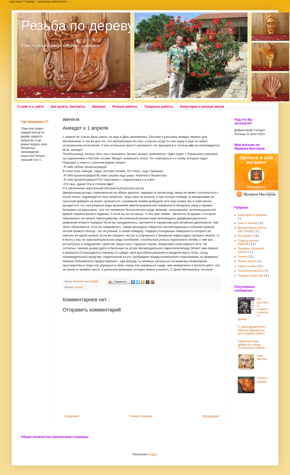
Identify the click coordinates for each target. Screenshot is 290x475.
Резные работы (124, 106)
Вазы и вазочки (248, 223)
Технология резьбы (251, 270)
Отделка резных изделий (248, 242)
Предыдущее (210, 416)
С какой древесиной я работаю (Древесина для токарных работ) (252, 330)
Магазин (98, 106)
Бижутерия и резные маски (202, 106)
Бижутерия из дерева (252, 215)
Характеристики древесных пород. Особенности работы (251, 345)
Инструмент (246, 235)
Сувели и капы (248, 266)
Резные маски (247, 261)
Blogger (152, 454)
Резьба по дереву (77, 25)
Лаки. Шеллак (262, 357)
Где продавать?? (34, 121)
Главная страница (141, 416)
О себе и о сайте (30, 106)
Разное (79, 287)
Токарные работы (158, 106)
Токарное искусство (251, 275)
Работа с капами (262, 380)
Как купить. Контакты (68, 106)
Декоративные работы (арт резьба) (252, 229)
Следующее (71, 416)
